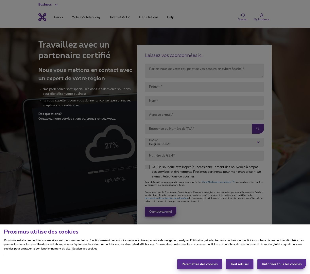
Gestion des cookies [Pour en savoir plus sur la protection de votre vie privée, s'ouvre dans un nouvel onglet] (84, 251)
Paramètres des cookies (200, 267)
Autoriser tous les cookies (282, 267)
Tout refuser (239, 267)
